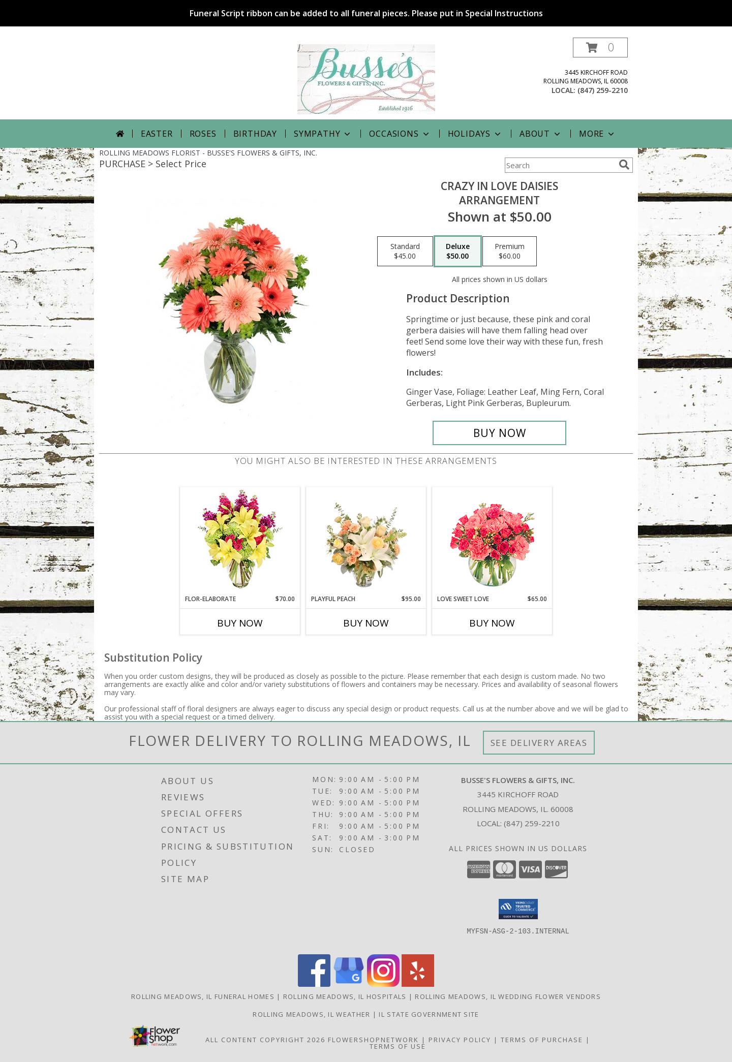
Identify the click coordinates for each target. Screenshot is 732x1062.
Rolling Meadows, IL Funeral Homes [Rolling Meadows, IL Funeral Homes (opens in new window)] (202, 996)
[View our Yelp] (418, 984)
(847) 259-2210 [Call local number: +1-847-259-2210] (602, 90)
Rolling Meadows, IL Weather (311, 1014)
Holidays (475, 133)
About (541, 133)
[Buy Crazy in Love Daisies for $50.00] (499, 433)
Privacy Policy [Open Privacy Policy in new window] (460, 1039)
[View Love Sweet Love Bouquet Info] (492, 540)
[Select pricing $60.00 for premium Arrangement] (509, 251)
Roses (203, 133)
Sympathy (323, 133)
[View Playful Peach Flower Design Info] (366, 540)
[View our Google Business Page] (348, 984)
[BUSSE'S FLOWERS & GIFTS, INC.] (366, 78)
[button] (600, 47)
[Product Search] (559, 165)
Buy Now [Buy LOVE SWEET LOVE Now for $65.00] (492, 623)
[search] (624, 164)
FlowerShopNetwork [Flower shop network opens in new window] (373, 1039)
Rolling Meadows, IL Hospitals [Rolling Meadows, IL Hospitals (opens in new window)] (345, 996)
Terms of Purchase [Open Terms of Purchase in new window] (542, 1039)
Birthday (255, 133)
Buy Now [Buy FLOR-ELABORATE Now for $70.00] (240, 623)
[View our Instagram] (383, 984)
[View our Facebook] (314, 984)
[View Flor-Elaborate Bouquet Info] (240, 540)
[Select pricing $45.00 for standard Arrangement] (405, 251)
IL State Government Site (429, 1014)
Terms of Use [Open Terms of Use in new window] (398, 1046)
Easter (157, 133)
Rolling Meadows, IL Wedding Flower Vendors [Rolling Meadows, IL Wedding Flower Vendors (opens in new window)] (508, 996)
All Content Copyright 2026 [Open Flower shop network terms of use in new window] (265, 1039)
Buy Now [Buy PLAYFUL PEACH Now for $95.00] (366, 623)
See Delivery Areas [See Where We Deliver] (539, 742)
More (597, 133)
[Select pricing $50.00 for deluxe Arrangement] (457, 251)
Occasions (400, 133)
